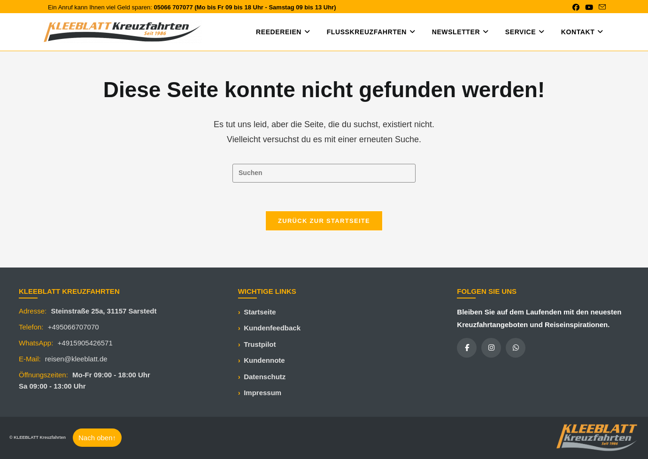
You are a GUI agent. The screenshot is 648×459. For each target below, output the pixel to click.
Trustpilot (260, 344)
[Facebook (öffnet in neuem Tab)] (576, 7)
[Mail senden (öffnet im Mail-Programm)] (601, 7)
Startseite (260, 312)
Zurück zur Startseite (324, 220)
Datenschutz (264, 377)
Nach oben (97, 437)
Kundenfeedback (272, 328)
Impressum (262, 393)
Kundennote (264, 360)
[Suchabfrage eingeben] (324, 173)
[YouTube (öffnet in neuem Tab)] (589, 7)
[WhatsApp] (515, 348)
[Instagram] (491, 348)
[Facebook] (467, 348)
